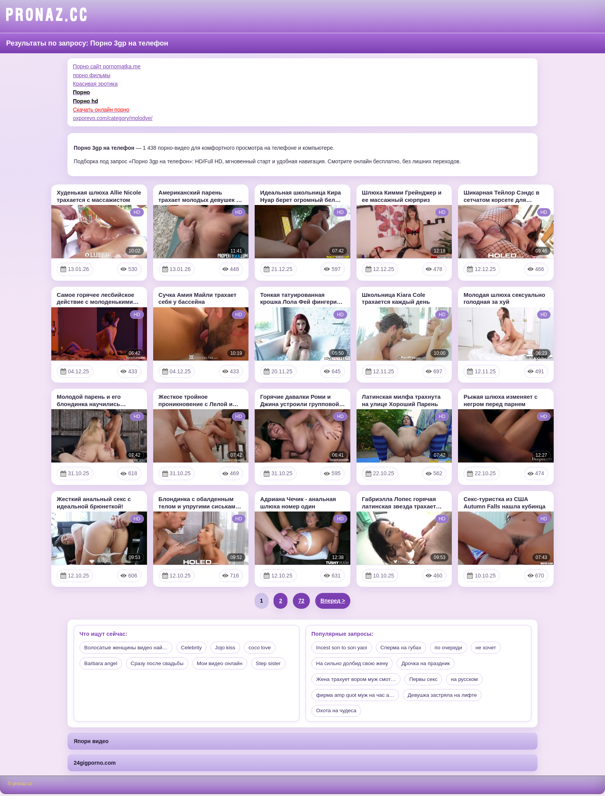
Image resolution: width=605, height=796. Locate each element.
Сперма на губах (403, 648)
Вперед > (333, 601)
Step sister (274, 664)
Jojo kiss (226, 648)
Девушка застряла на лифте (446, 696)
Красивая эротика (95, 84)
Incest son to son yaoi (342, 648)
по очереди (452, 648)
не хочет (491, 648)
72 (301, 601)
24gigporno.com (95, 765)
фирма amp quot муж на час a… (356, 696)
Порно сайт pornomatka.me (106, 66)
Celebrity (191, 648)
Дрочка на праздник (429, 664)
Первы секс (426, 680)
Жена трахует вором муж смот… (357, 680)
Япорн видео (91, 743)
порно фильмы (91, 75)
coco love (262, 648)
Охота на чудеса (337, 713)
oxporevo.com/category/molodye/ (112, 118)
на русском (469, 680)
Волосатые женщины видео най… (127, 648)
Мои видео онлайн (223, 664)
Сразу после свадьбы (159, 664)
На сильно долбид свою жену (353, 664)
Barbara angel (101, 664)
